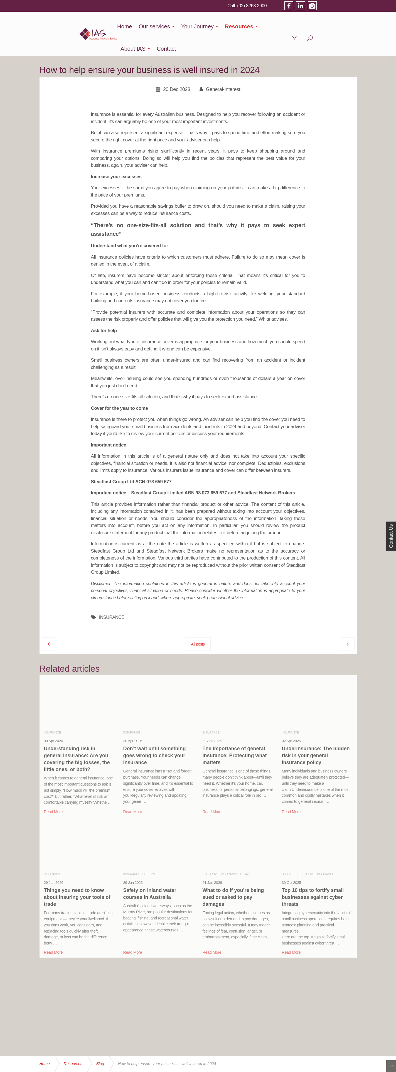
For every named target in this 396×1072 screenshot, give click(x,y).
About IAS (282, 26)
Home (130, 26)
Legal (244, 851)
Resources (244, 26)
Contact (316, 26)
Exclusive (211, 851)
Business (289, 851)
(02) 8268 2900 (290, 5)
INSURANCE (111, 595)
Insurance (52, 710)
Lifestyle (150, 851)
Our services (160, 26)
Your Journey (203, 26)
